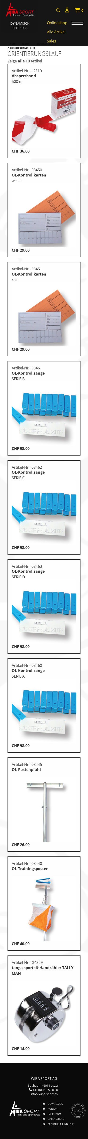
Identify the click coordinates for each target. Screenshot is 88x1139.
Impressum (54, 1114)
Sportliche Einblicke (61, 1124)
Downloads (55, 1104)
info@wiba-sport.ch (44, 1094)
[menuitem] (67, 11)
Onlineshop (57, 22)
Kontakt (53, 1109)
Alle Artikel (56, 32)
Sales (51, 41)
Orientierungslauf (21, 48)
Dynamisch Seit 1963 (20, 25)
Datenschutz (56, 1119)
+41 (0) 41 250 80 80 (46, 1090)
